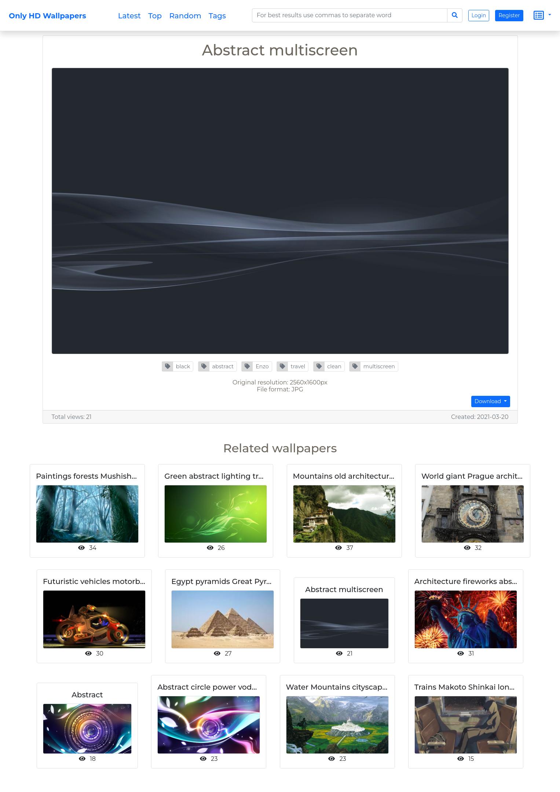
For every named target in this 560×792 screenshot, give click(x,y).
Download (488, 401)
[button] (178, 366)
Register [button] (509, 15)
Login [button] (479, 15)
